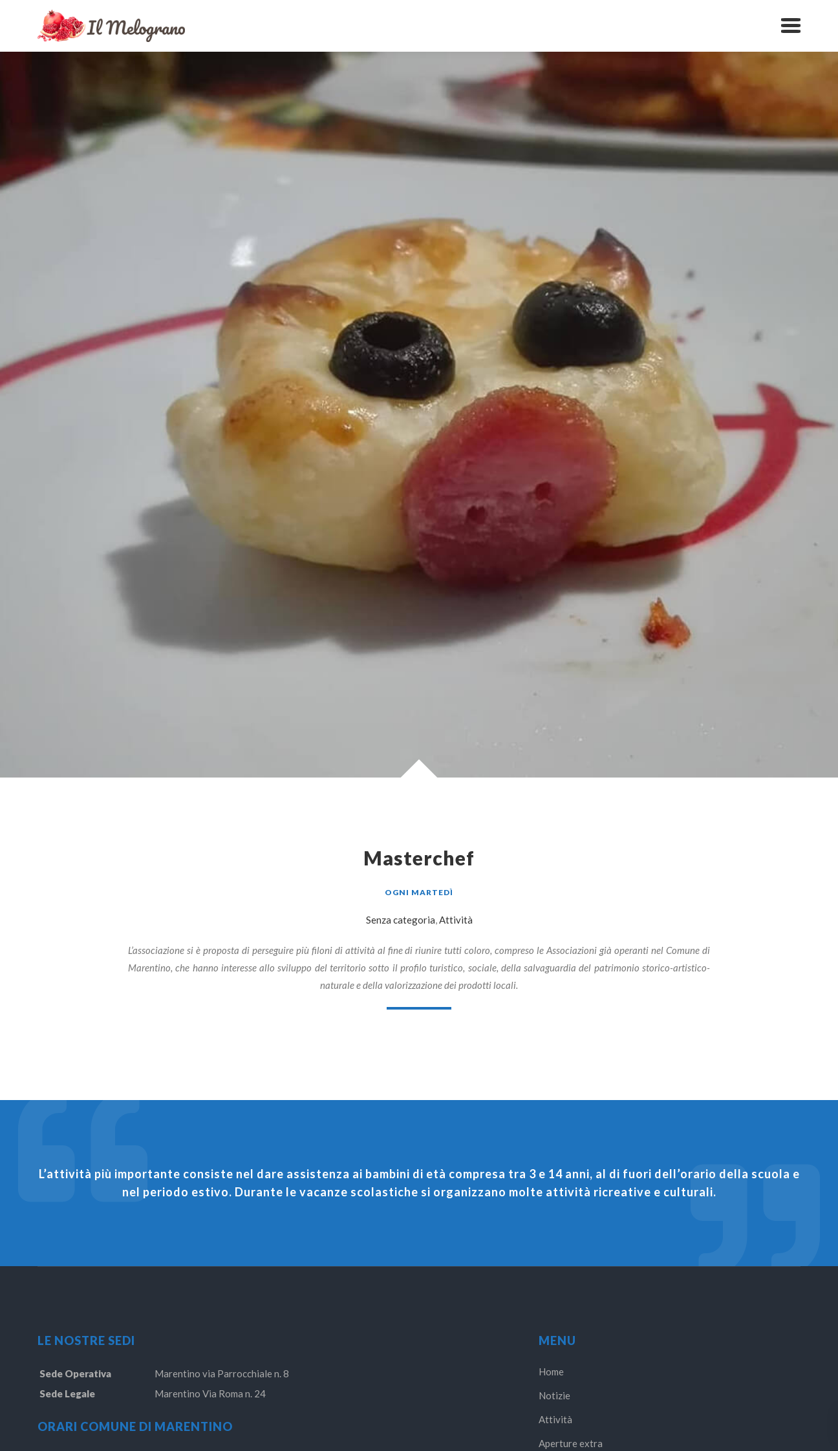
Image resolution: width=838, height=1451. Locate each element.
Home (551, 1371)
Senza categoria (400, 920)
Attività (456, 920)
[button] (790, 26)
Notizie (554, 1395)
